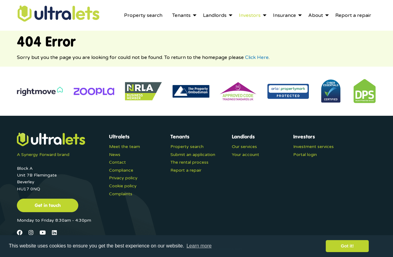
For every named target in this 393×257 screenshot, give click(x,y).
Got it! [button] (347, 245)
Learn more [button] (199, 245)
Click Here (257, 57)
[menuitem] (143, 15)
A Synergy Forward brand (43, 154)
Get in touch (48, 205)
